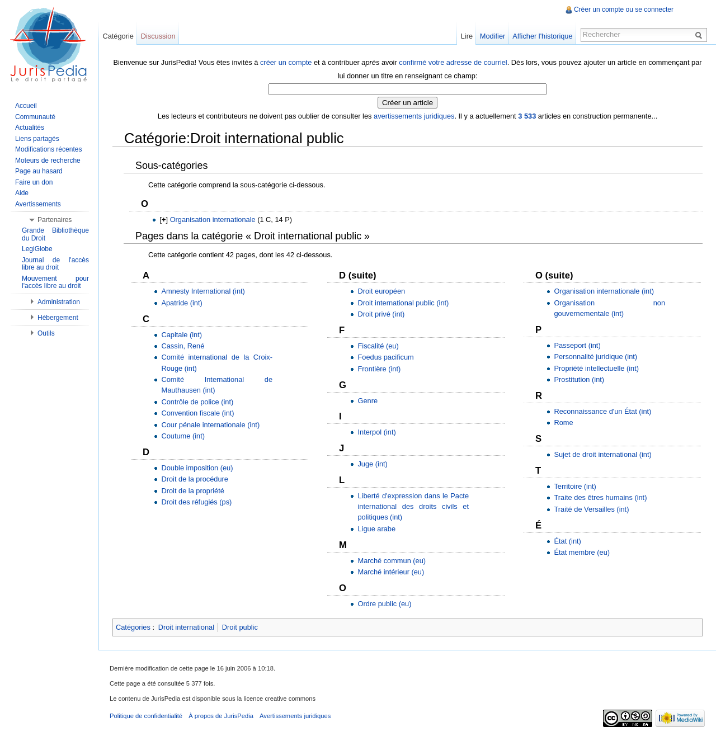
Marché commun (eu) (391, 560)
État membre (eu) (582, 552)
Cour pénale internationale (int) (210, 425)
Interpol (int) (376, 432)
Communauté (35, 117)
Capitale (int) (181, 335)
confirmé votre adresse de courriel (453, 62)
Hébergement (57, 318)
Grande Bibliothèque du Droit (55, 234)
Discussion (158, 36)
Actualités (29, 127)
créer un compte (286, 62)
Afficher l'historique (542, 36)
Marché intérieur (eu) (390, 572)
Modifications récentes (48, 149)
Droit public (240, 627)
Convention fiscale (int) (197, 413)
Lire (467, 36)
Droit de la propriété (192, 491)
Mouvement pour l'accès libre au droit (55, 282)
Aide (22, 193)
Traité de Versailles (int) (591, 509)
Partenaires (54, 220)
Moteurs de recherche (48, 160)
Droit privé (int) (380, 314)
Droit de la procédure (194, 479)
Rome (563, 422)
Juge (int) (372, 464)
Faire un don (34, 182)
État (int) (567, 541)
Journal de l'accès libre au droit (55, 264)
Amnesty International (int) (202, 291)
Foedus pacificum (385, 357)
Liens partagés (37, 139)
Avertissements (38, 204)
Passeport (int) (577, 345)
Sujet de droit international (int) (602, 454)
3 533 (527, 116)
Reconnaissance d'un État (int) (602, 411)
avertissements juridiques (414, 116)
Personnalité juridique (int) (595, 356)
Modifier (493, 36)
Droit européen (381, 291)
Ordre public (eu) (384, 604)
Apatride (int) (181, 303)
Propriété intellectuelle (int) (596, 368)
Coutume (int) (183, 436)
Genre (367, 401)
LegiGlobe (37, 249)
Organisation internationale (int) (604, 291)
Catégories (133, 627)
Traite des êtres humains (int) (600, 497)
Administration (58, 302)
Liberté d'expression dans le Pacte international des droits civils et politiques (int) (413, 506)
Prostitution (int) (579, 379)
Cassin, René (182, 346)
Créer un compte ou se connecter (623, 9)
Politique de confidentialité (146, 715)
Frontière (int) (379, 369)
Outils (46, 333)
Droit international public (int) (403, 303)
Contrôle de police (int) (197, 402)
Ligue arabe (376, 529)
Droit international (186, 627)
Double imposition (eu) (197, 468)
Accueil (26, 106)
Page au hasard (39, 171)
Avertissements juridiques (295, 715)
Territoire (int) (575, 486)
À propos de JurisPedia (221, 715)
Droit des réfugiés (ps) (196, 502)
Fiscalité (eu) (377, 346)
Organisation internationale (213, 219)
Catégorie (118, 36)
